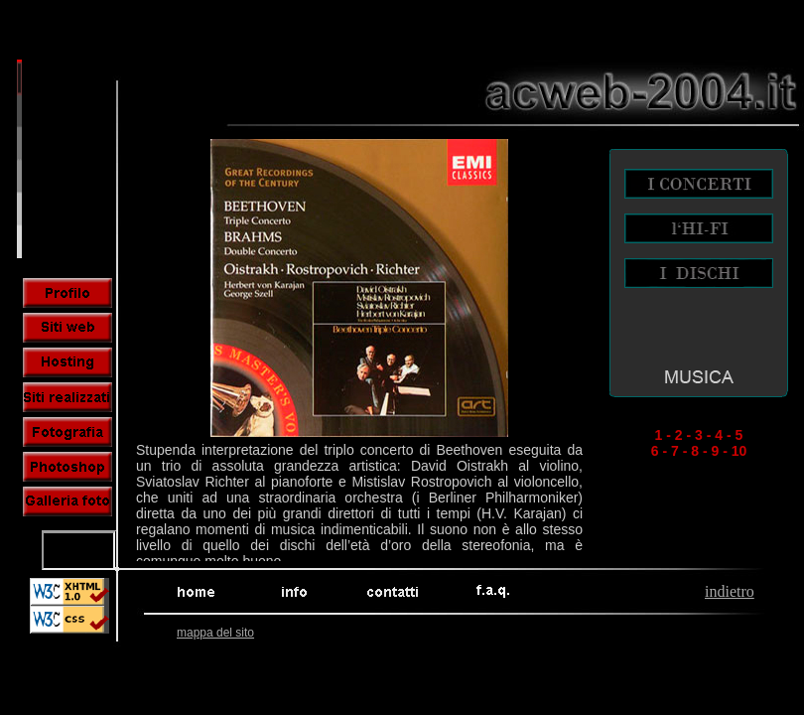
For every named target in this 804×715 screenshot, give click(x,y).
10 (739, 451)
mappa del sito (215, 633)
